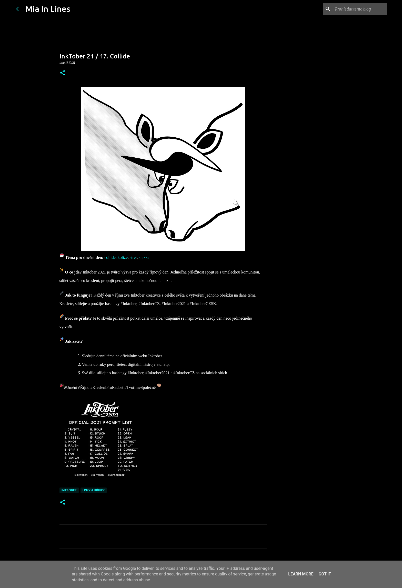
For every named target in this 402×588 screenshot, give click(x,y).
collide (110, 257)
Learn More (300, 574)
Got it (324, 574)
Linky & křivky (94, 490)
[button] (62, 73)
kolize (123, 257)
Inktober (69, 490)
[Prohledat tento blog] (360, 9)
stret (133, 257)
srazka (144, 257)
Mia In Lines (47, 8)
